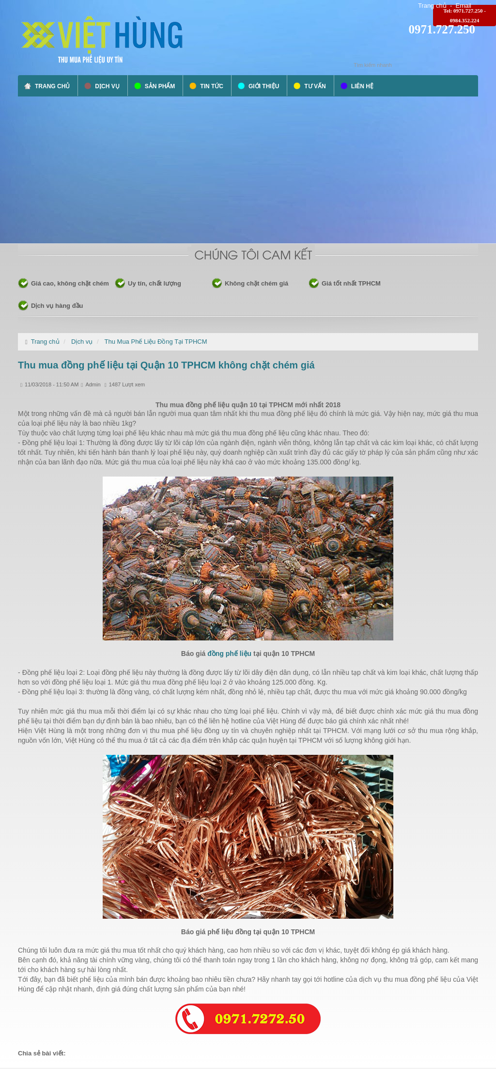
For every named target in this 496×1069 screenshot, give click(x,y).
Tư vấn (315, 86)
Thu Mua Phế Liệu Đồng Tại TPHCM (156, 341)
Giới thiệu (263, 86)
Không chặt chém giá (256, 283)
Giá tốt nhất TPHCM (351, 283)
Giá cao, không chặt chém (70, 283)
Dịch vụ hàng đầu (57, 305)
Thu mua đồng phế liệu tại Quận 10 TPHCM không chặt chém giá (166, 365)
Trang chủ (432, 5)
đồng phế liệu (230, 653)
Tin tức (211, 86)
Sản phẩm (160, 86)
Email (463, 5)
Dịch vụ (107, 86)
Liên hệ (362, 86)
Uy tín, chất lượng (154, 283)
